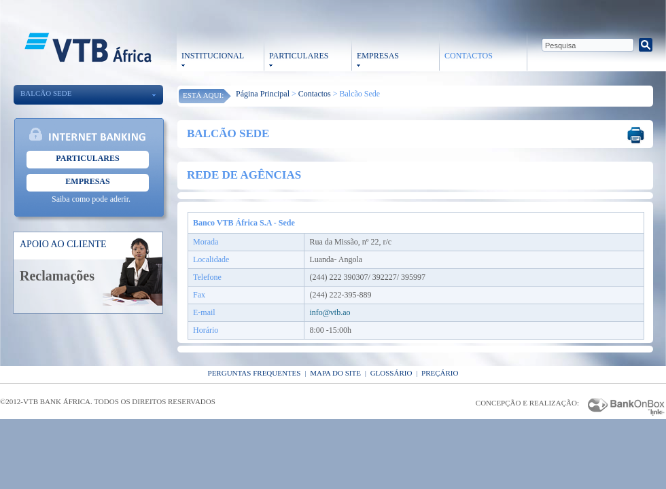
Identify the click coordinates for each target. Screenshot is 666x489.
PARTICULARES (299, 55)
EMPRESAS (378, 55)
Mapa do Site (335, 373)
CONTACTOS (468, 55)
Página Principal (263, 93)
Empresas (87, 181)
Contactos (314, 93)
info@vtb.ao (329, 312)
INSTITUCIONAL (212, 55)
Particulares (87, 158)
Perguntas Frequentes (254, 373)
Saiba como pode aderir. (91, 199)
